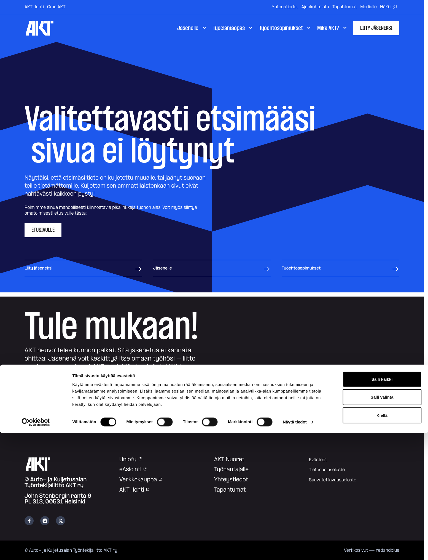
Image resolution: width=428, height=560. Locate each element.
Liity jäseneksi (376, 28)
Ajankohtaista (315, 7)
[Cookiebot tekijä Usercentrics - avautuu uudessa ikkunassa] (36, 549)
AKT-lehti (34, 7)
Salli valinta (382, 524)
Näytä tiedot (295, 549)
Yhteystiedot (285, 7)
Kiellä (381, 542)
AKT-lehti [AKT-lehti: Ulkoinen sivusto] (134, 489)
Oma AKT (56, 7)
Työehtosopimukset (340, 268)
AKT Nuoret (229, 459)
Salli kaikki (382, 505)
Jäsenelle (212, 268)
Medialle (368, 7)
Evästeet (318, 460)
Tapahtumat (344, 7)
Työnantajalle (231, 469)
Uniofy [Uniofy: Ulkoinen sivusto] (130, 459)
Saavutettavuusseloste (332, 480)
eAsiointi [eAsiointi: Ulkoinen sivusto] (133, 469)
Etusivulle (43, 230)
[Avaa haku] (389, 7)
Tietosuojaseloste (327, 470)
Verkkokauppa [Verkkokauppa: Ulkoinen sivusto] (141, 479)
